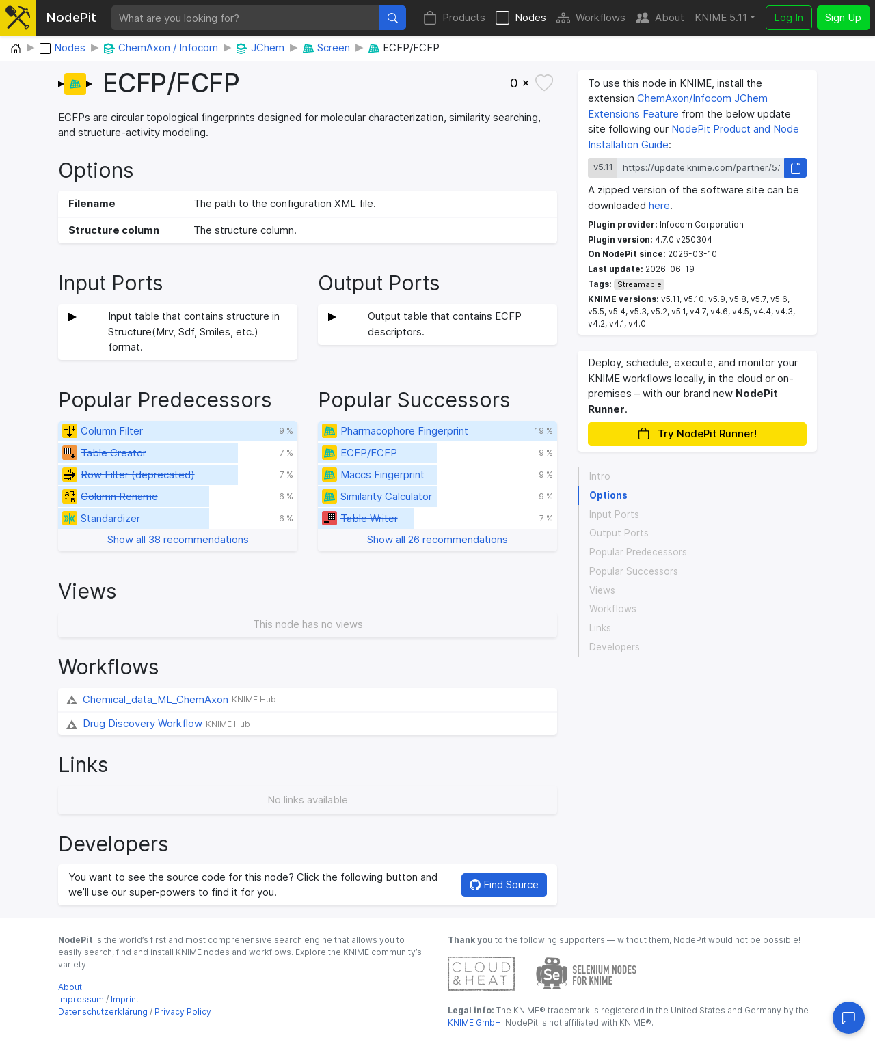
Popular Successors (633, 571)
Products (454, 18)
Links (600, 627)
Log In (788, 17)
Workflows (590, 18)
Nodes (521, 18)
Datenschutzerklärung (103, 1011)
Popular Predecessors (638, 552)
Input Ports (614, 514)
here (659, 205)
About (660, 18)
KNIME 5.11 (721, 17)
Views (602, 590)
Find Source (504, 884)
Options (608, 495)
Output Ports (619, 532)
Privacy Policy (182, 1011)
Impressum (81, 999)
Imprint (125, 999)
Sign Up (843, 17)
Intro (599, 476)
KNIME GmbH (474, 1022)
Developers (614, 647)
